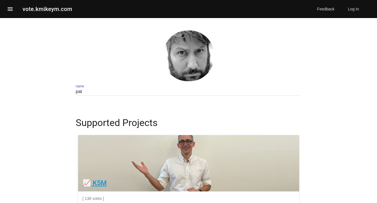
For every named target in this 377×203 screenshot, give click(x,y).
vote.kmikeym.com (47, 9)
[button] (10, 9)
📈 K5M (95, 183)
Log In (353, 9)
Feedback (325, 9)
